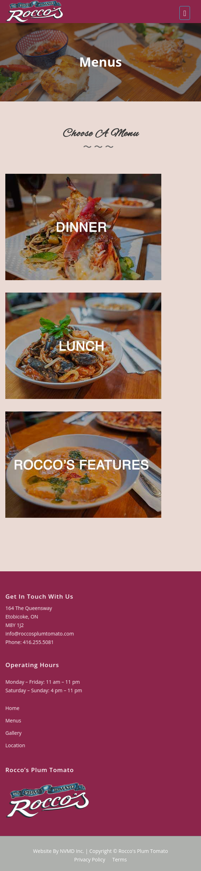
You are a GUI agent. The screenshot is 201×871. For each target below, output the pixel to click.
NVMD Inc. (72, 851)
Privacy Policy (89, 859)
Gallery (14, 732)
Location (16, 745)
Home (13, 708)
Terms (119, 859)
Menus (14, 720)
